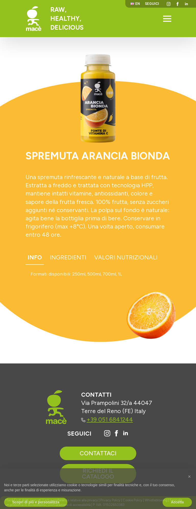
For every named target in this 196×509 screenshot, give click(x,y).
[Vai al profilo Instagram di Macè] (107, 433)
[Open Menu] (167, 19)
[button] (189, 485)
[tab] (35, 259)
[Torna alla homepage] (34, 18)
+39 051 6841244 (107, 419)
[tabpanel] (98, 276)
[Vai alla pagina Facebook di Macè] (116, 433)
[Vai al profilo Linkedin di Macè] (125, 433)
